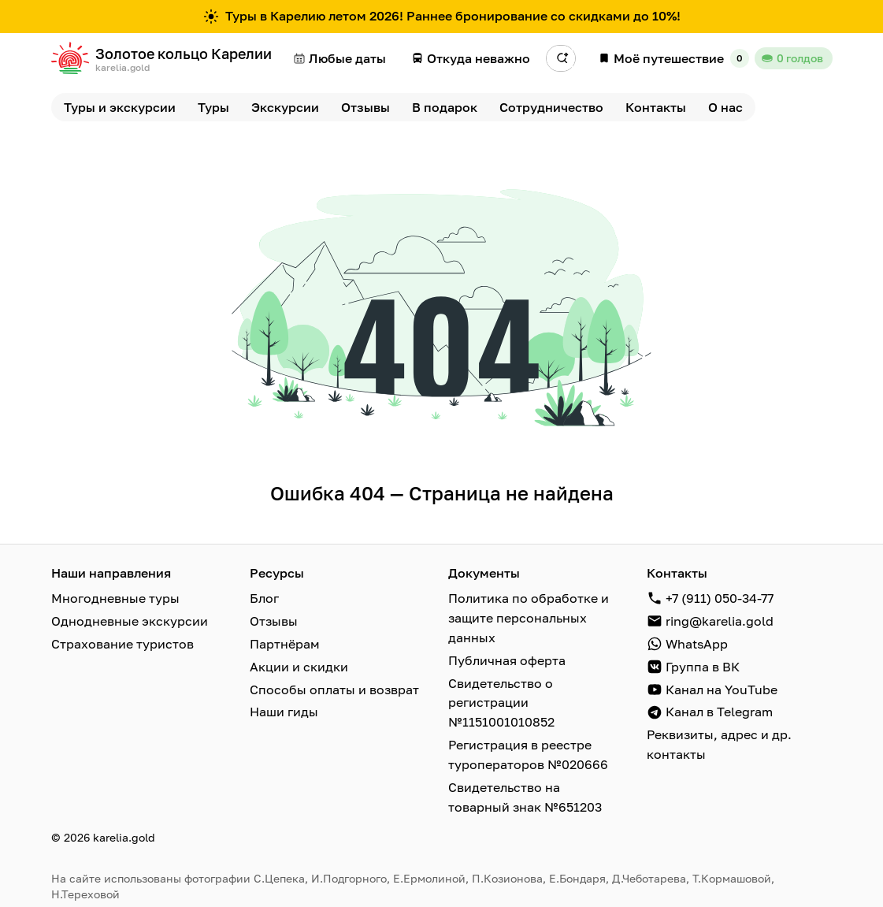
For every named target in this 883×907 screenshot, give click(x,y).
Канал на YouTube (721, 686)
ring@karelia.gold (720, 620)
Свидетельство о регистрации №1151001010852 (501, 699)
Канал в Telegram (719, 708)
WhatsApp (697, 642)
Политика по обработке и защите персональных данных (528, 617)
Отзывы (274, 620)
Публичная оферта (507, 658)
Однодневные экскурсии (129, 620)
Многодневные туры (115, 598)
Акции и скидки (299, 664)
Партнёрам (285, 642)
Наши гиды (284, 708)
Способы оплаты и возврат (334, 686)
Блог (264, 598)
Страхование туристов (122, 642)
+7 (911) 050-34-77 (720, 598)
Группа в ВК (703, 664)
